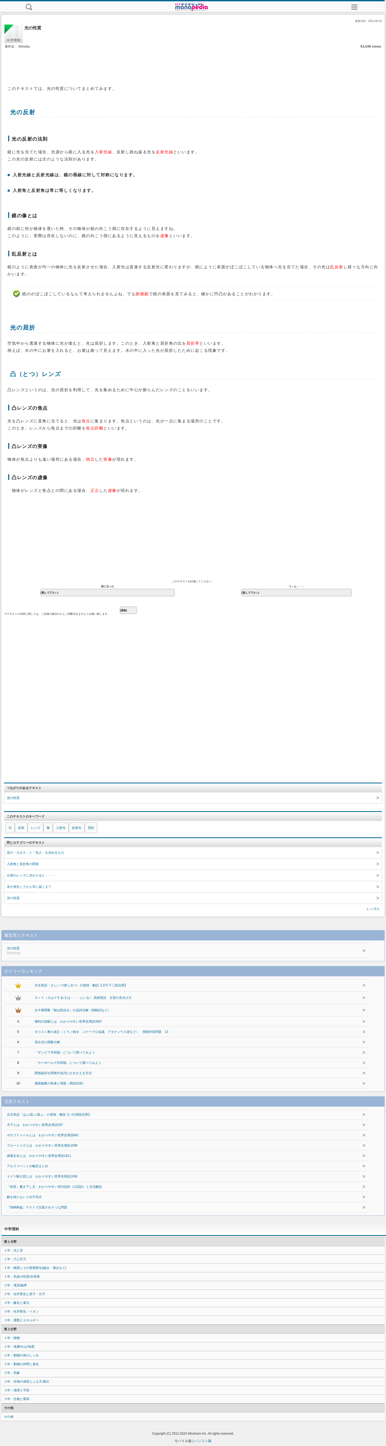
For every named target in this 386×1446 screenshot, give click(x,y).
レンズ (35, 828)
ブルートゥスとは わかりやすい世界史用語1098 (42, 1145)
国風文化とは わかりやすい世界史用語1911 (39, 1156)
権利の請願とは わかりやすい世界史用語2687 (68, 1021)
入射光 (61, 828)
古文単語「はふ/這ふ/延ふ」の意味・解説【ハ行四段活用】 (49, 1114)
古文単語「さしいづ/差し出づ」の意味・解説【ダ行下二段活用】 (81, 985)
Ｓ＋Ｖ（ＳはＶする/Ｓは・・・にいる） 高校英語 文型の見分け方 (83, 998)
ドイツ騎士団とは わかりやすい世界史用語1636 (42, 1176)
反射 (21, 828)
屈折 (91, 828)
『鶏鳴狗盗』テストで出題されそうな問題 (37, 1207)
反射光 (76, 828)
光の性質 (131, 950)
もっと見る (372, 908)
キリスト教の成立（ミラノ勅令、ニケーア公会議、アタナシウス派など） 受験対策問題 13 (101, 1032)
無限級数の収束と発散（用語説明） (60, 1083)
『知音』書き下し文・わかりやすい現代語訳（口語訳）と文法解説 (54, 1187)
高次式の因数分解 (47, 1042)
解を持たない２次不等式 (24, 1197)
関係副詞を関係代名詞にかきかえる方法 (63, 1073)
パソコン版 (203, 1441)
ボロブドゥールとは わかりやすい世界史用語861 (43, 1135)
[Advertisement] (193, 65)
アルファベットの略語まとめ (27, 1166)
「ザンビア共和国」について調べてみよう (65, 1052)
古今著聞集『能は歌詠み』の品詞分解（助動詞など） (73, 1010)
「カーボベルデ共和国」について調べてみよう (68, 1063)
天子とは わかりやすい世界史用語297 (35, 1125)
